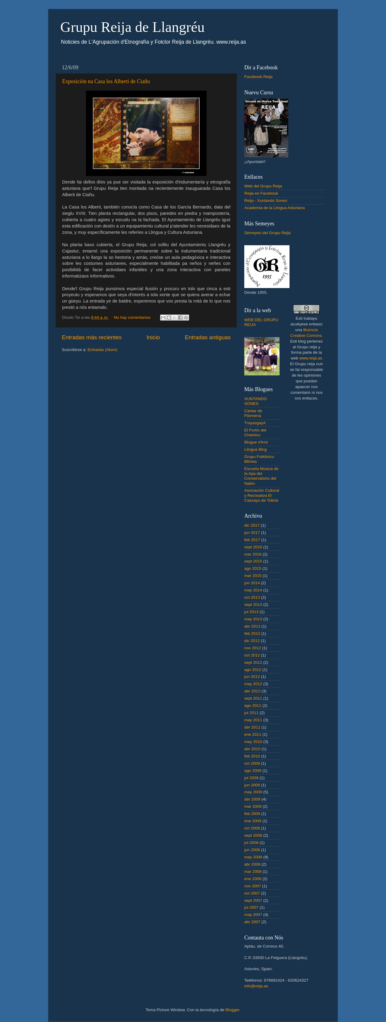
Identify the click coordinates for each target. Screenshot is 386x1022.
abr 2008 (252, 864)
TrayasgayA (255, 423)
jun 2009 (252, 785)
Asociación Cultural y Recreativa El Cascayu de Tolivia (261, 495)
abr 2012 (252, 691)
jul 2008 (251, 842)
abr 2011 (252, 727)
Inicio (153, 337)
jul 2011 (251, 712)
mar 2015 (252, 575)
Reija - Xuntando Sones (265, 200)
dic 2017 (252, 525)
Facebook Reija (258, 76)
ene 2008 (252, 878)
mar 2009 (252, 806)
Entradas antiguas (208, 337)
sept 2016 (253, 547)
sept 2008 (253, 835)
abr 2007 (252, 922)
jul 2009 (251, 778)
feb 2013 (252, 633)
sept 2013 (253, 604)
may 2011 (253, 720)
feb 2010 (252, 756)
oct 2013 (252, 597)
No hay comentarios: (133, 317)
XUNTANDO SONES (255, 401)
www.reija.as (310, 358)
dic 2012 (252, 640)
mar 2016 (252, 554)
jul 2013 (251, 612)
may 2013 (253, 619)
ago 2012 (252, 669)
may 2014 (253, 590)
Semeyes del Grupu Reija (267, 232)
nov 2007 (252, 886)
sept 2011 (253, 698)
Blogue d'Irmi (256, 442)
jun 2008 (252, 850)
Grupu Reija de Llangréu (132, 27)
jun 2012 (252, 676)
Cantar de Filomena (253, 413)
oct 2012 (252, 655)
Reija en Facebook (261, 193)
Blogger (232, 1010)
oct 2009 (252, 763)
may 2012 (253, 684)
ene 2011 (252, 734)
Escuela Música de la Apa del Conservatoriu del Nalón (261, 476)
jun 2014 (252, 583)
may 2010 (253, 741)
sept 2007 (253, 900)
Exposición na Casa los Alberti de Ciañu (106, 81)
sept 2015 (253, 561)
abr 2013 (252, 626)
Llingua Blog (255, 449)
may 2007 (253, 914)
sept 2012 (253, 662)
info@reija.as (256, 986)
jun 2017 (252, 532)
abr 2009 (252, 799)
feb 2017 (252, 540)
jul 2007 (251, 907)
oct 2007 (252, 893)
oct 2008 (252, 828)
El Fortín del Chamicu (255, 432)
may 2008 (253, 857)
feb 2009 (252, 813)
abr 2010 (252, 749)
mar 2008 (252, 871)
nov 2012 (252, 648)
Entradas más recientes (92, 337)
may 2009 (253, 792)
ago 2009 (252, 770)
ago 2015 (252, 568)
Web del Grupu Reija (263, 186)
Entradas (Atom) (102, 349)
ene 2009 (252, 821)
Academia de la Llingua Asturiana (274, 207)
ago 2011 (252, 705)
